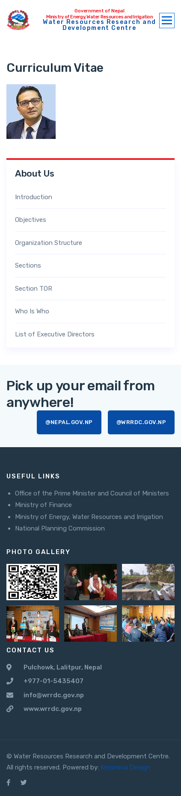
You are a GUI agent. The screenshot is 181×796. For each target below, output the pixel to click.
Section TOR (33, 288)
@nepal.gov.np (69, 422)
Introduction (33, 197)
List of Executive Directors (55, 334)
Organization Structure (48, 243)
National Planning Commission (60, 528)
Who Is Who (32, 311)
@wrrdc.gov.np (141, 422)
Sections (28, 265)
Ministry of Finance (43, 505)
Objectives (30, 220)
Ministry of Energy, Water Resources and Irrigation (89, 517)
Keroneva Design (125, 767)
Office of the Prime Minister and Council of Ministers (92, 493)
